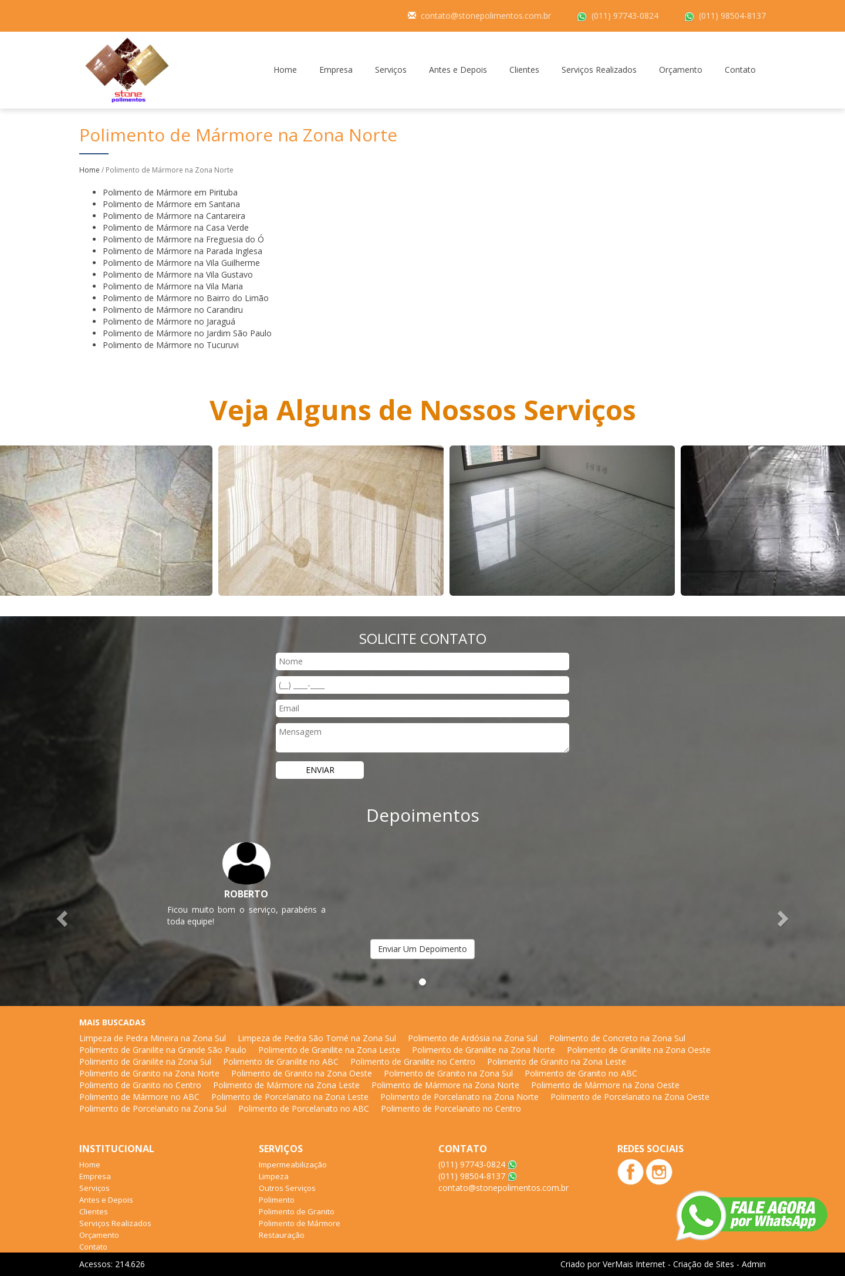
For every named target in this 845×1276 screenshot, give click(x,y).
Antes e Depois (458, 69)
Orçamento (680, 69)
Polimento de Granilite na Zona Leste (329, 1049)
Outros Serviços (287, 1188)
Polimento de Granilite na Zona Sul (145, 1061)
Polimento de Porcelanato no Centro (451, 1108)
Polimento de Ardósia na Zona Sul (473, 1038)
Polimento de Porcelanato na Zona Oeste (629, 1096)
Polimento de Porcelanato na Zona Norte (459, 1096)
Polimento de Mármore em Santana (171, 204)
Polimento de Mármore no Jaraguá (169, 321)
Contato (740, 69)
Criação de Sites (703, 1264)
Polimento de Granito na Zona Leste (556, 1061)
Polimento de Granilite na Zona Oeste (639, 1049)
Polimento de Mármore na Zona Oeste (605, 1085)
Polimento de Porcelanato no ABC (303, 1108)
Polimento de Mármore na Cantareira (174, 215)
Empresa (336, 69)
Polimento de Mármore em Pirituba (170, 192)
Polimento (277, 1199)
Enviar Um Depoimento (422, 948)
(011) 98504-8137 (732, 15)
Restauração (282, 1235)
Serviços (391, 69)
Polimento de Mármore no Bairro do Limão (186, 297)
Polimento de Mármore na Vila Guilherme (181, 262)
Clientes (524, 69)
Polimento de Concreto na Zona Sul (617, 1038)
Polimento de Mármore (299, 1223)
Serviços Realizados (599, 69)
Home (285, 69)
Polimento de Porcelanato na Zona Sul (153, 1108)
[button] (63, 918)
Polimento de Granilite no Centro (412, 1061)
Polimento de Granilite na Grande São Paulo (162, 1049)
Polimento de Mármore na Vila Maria (173, 286)
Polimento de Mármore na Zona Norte (445, 1085)
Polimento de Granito (296, 1211)
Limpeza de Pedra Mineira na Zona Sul (152, 1038)
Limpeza (274, 1176)
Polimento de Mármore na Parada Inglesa (182, 250)
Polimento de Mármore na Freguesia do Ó (183, 239)
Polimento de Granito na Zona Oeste (301, 1073)
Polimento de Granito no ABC (581, 1073)
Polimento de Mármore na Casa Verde (176, 227)
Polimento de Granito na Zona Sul (448, 1073)
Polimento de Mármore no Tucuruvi (171, 344)
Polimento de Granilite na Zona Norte (483, 1049)
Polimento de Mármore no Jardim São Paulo (187, 333)
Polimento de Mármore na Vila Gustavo (178, 274)
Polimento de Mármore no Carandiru (173, 309)
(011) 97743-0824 (625, 15)
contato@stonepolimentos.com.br (486, 15)
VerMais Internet (634, 1264)
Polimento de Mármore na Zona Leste (286, 1085)
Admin (754, 1264)
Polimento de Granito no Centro (140, 1085)
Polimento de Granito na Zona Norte (149, 1073)
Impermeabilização (293, 1164)
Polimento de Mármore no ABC (139, 1096)
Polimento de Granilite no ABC (281, 1061)
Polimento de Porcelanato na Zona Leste (290, 1096)
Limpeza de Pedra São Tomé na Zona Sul (317, 1038)
